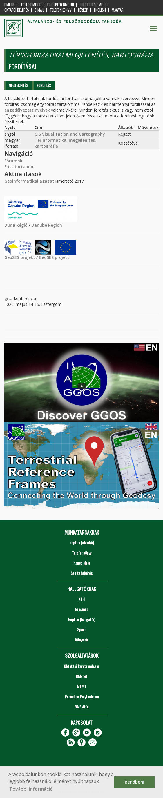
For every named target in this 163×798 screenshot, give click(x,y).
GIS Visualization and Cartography (70, 134)
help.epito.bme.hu (94, 5)
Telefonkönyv (61, 10)
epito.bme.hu (31, 5)
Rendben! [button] (134, 782)
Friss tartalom (18, 166)
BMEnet (81, 676)
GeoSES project (54, 257)
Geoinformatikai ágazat (29, 181)
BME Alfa (81, 707)
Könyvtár (81, 640)
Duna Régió (16, 225)
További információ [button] (31, 789)
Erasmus (81, 609)
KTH (81, 599)
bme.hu (9, 5)
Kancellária (81, 563)
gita (8, 298)
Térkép (82, 10)
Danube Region (46, 225)
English (100, 10)
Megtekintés (18, 85)
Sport (81, 629)
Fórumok (13, 160)
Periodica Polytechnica (82, 696)
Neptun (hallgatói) (81, 619)
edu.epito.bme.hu (60, 5)
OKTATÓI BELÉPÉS (16, 10)
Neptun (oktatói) (81, 542)
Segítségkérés (81, 573)
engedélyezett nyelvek (27, 110)
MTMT (81, 686)
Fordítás (44, 85)
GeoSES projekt (19, 257)
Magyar (118, 10)
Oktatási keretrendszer (81, 666)
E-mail (39, 10)
